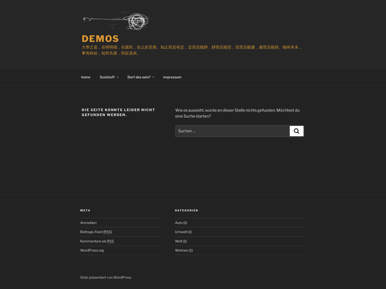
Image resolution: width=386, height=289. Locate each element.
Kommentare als (97, 241)
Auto (179, 223)
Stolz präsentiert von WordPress (105, 277)
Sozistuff (109, 77)
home (85, 77)
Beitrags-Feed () (96, 232)
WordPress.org (92, 250)
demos (100, 38)
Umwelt (181, 232)
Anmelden (88, 223)
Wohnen (181, 250)
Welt (178, 241)
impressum (172, 77)
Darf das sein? (141, 77)
